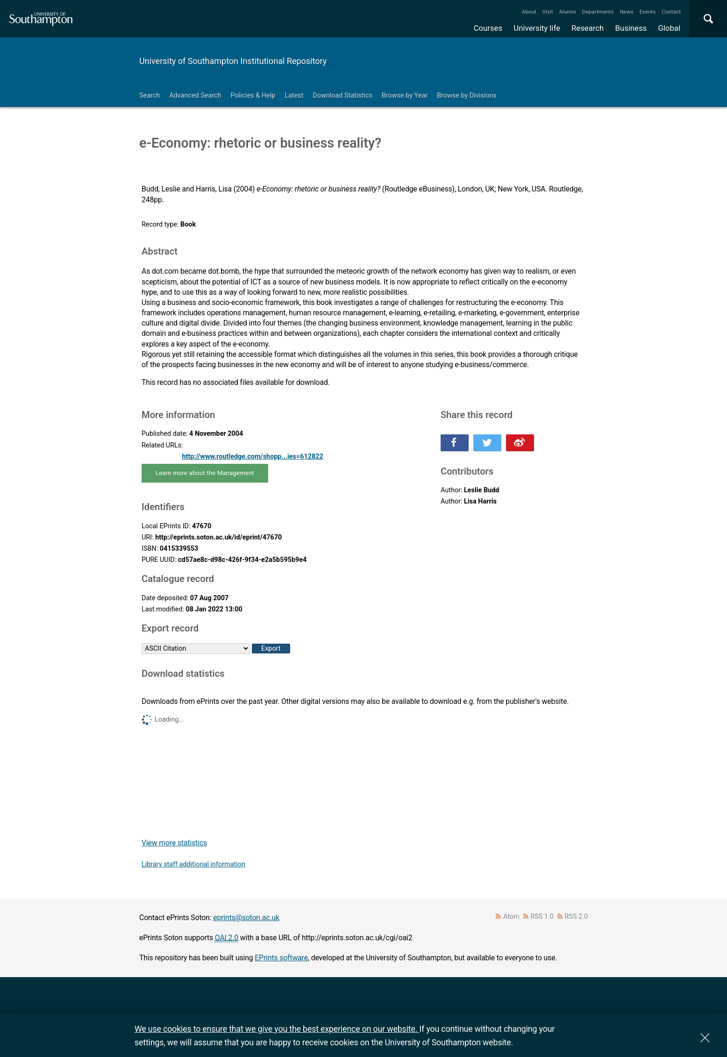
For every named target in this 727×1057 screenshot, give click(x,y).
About (529, 11)
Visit (547, 11)
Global (669, 28)
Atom (511, 917)
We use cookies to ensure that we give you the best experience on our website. (277, 1029)
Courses (488, 28)
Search (149, 95)
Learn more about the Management (205, 472)
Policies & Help (252, 95)
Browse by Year (405, 95)
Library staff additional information (193, 864)
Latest (294, 95)
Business (631, 28)
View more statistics (174, 842)
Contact (671, 11)
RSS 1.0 (542, 917)
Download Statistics (342, 95)
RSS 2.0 (576, 917)
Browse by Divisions (467, 95)
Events (648, 11)
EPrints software (281, 957)
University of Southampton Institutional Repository (233, 61)
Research (587, 28)
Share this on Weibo (520, 442)
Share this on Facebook (455, 442)
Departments (598, 11)
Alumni (567, 11)
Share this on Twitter (487, 442)
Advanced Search (195, 95)
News (626, 11)
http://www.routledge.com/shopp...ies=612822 (252, 457)
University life (536, 28)
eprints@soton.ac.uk (246, 917)
